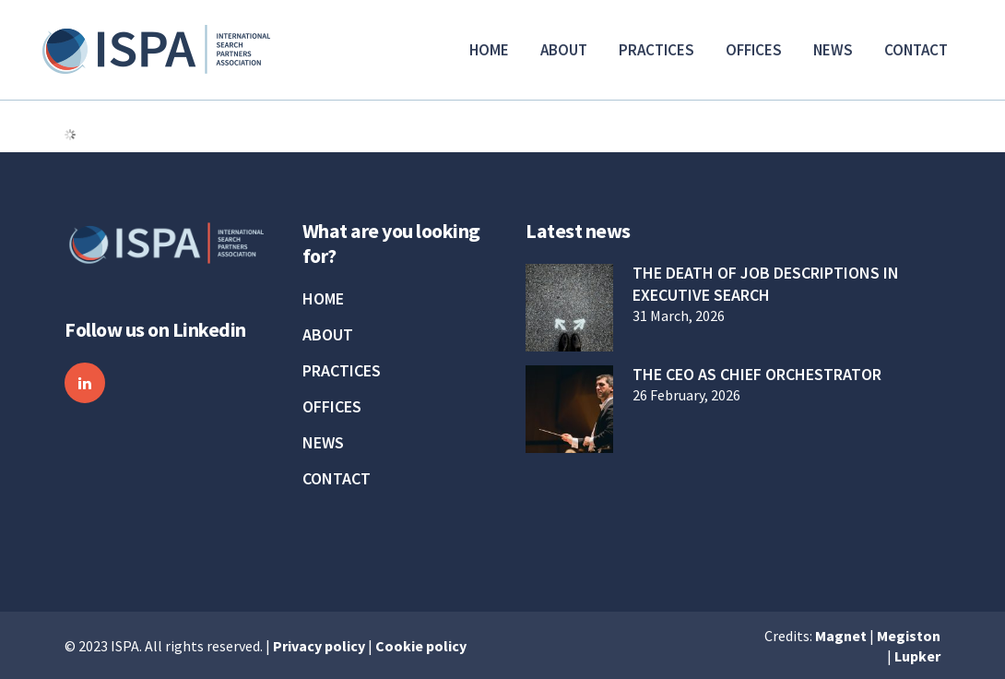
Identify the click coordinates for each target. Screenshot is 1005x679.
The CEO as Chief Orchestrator (757, 374)
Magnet (841, 635)
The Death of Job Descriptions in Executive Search (766, 283)
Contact (336, 479)
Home (323, 299)
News (323, 443)
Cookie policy (421, 646)
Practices (341, 371)
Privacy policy (319, 646)
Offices (331, 407)
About (327, 335)
